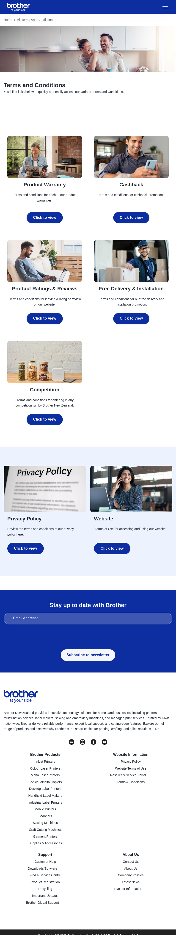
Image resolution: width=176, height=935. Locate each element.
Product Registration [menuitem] (45, 882)
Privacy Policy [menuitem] (131, 761)
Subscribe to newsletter (87, 655)
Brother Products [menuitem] (45, 754)
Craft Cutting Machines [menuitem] (45, 829)
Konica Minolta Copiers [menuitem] (45, 782)
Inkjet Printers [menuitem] (45, 761)
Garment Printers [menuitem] (45, 836)
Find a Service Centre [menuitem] (45, 875)
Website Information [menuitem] (130, 754)
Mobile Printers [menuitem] (45, 809)
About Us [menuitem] (131, 855)
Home (8, 20)
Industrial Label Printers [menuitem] (45, 802)
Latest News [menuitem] (131, 882)
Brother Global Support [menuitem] (42, 902)
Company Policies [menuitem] (130, 875)
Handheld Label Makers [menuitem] (45, 795)
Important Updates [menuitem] (45, 895)
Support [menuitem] (45, 855)
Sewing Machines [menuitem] (45, 823)
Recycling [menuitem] (45, 889)
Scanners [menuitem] (45, 816)
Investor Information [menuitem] (128, 889)
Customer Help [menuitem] (45, 861)
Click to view (44, 217)
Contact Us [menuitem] (131, 861)
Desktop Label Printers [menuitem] (45, 789)
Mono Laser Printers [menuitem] (45, 775)
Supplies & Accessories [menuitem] (45, 843)
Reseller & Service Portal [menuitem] (128, 775)
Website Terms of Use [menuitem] (130, 768)
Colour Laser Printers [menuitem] (45, 768)
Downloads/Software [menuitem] (42, 868)
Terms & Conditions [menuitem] (131, 782)
